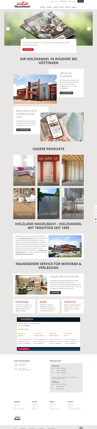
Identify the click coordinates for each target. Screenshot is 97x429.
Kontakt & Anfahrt (72, 1)
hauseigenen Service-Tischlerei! (24, 254)
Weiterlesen (27, 343)
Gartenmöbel (34, 408)
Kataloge (69, 406)
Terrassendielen (35, 404)
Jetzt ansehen (28, 49)
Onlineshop (81, 1)
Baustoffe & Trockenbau (55, 408)
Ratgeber (49, 7)
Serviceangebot (71, 404)
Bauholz (51, 406)
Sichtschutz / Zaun (36, 406)
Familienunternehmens (26, 238)
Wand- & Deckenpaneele (19, 408)
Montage (55, 7)
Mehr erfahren (67, 93)
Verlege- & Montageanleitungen (74, 408)
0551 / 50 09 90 (54, 1)
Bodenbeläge (17, 404)
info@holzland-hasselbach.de (24, 369)
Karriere (74, 7)
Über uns (67, 7)
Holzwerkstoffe (53, 404)
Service (61, 7)
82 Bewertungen (22, 323)
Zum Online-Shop (24, 129)
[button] (89, 29)
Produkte (42, 7)
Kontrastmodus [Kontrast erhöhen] (64, 1)
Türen (15, 406)
